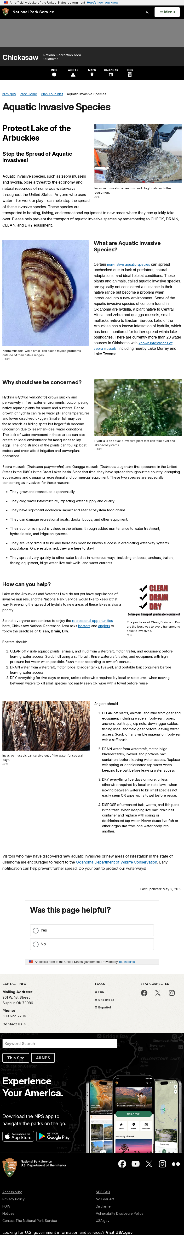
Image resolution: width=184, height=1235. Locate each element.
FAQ (99, 992)
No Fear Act (105, 1199)
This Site (15, 1057)
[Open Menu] (167, 12)
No (43, 944)
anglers (104, 626)
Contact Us (12, 1024)
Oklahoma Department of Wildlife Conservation (116, 862)
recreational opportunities (92, 621)
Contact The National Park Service (29, 1221)
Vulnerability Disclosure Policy (119, 1213)
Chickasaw (20, 57)
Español (102, 1007)
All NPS (43, 1057)
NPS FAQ (103, 1192)
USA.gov (102, 1221)
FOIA (6, 1206)
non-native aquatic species (128, 264)
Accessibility (12, 1192)
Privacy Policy (13, 1199)
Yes (43, 930)
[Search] (59, 1043)
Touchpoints (127, 962)
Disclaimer (104, 1206)
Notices (8, 1213)
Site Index (104, 1000)
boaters (84, 626)
